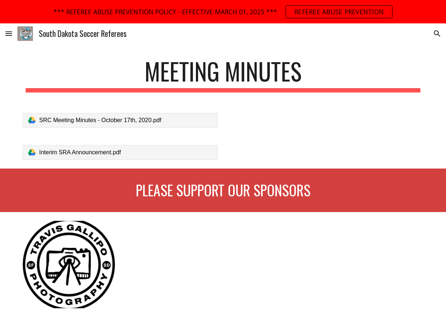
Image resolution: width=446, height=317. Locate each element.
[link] (120, 120)
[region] (223, 11)
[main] (223, 74)
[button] (9, 33)
